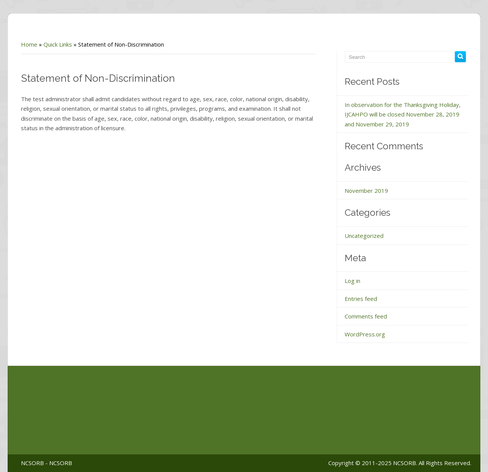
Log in (352, 280)
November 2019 (366, 190)
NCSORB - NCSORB (46, 463)
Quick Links (57, 44)
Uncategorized (364, 235)
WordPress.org (365, 334)
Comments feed (366, 316)
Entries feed (361, 298)
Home (29, 44)
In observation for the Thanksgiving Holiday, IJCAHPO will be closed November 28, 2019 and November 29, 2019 (403, 114)
